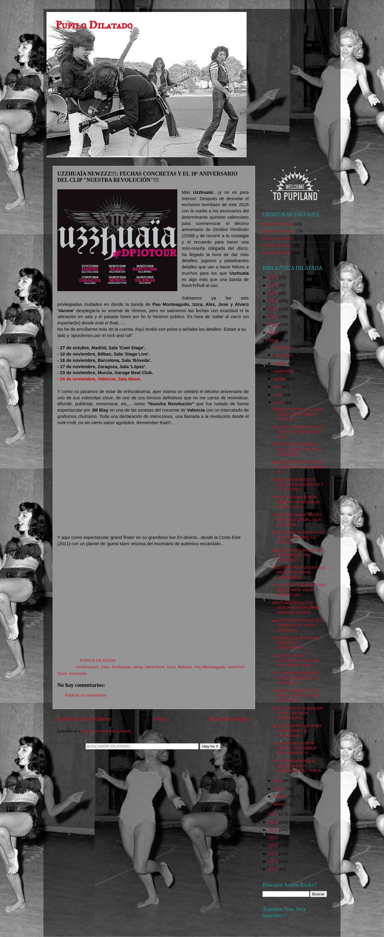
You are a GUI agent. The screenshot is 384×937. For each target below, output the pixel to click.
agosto (280, 379)
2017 (274, 814)
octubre (281, 363)
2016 (274, 822)
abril (278, 780)
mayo (279, 402)
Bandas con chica (278, 231)
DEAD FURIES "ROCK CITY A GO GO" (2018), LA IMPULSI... (299, 537)
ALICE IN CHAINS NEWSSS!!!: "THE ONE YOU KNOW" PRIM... (296, 660)
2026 (274, 277)
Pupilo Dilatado (94, 25)
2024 (274, 293)
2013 (274, 845)
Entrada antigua (229, 719)
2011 (274, 861)
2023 (274, 301)
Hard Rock (154, 667)
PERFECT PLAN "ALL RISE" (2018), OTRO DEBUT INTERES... (299, 414)
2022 (274, 309)
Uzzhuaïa (78, 673)
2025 (274, 285)
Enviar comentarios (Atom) (107, 731)
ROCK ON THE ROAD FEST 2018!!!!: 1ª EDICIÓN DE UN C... (299, 432)
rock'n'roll (235, 667)
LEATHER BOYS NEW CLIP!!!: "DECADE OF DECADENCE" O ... (295, 748)
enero (279, 804)
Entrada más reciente (84, 719)
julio (278, 386)
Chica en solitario (278, 238)
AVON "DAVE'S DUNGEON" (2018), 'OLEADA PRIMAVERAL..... (298, 713)
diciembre (283, 347)
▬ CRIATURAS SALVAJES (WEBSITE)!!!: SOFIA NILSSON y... (297, 625)
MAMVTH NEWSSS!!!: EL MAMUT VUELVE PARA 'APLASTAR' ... (296, 695)
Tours (62, 673)
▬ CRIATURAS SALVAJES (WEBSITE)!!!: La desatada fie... (299, 467)
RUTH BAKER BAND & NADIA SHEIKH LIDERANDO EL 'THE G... (298, 766)
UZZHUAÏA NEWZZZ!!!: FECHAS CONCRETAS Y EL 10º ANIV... (298, 484)
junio (278, 394)
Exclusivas (121, 667)
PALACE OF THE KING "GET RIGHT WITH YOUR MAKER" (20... (299, 590)
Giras (138, 667)
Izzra (171, 667)
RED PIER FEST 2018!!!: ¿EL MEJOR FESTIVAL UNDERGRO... (299, 572)
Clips (105, 667)
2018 (274, 340)
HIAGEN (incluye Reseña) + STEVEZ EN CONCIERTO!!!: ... (298, 643)
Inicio (159, 719)
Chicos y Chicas (277, 245)
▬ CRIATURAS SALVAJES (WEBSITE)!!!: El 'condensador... (297, 730)
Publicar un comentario (85, 695)
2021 (274, 317)
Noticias (185, 667)
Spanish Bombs (276, 252)
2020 (274, 324)
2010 (274, 869)
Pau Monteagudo (209, 667)
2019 (274, 332)
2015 (274, 830)
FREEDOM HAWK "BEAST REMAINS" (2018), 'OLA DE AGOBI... (297, 520)
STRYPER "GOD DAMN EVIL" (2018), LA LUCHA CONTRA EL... (297, 449)
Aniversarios (87, 667)
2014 (274, 837)
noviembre (284, 355)
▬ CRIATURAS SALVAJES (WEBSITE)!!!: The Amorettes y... (297, 555)
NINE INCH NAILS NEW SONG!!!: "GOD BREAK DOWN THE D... (296, 502)
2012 (274, 853)
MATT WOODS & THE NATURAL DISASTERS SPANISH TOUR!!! (296, 608)
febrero (281, 796)
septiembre (284, 371)
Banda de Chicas (277, 224)
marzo (280, 788)
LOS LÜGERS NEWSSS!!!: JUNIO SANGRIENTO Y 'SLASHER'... (297, 678)
